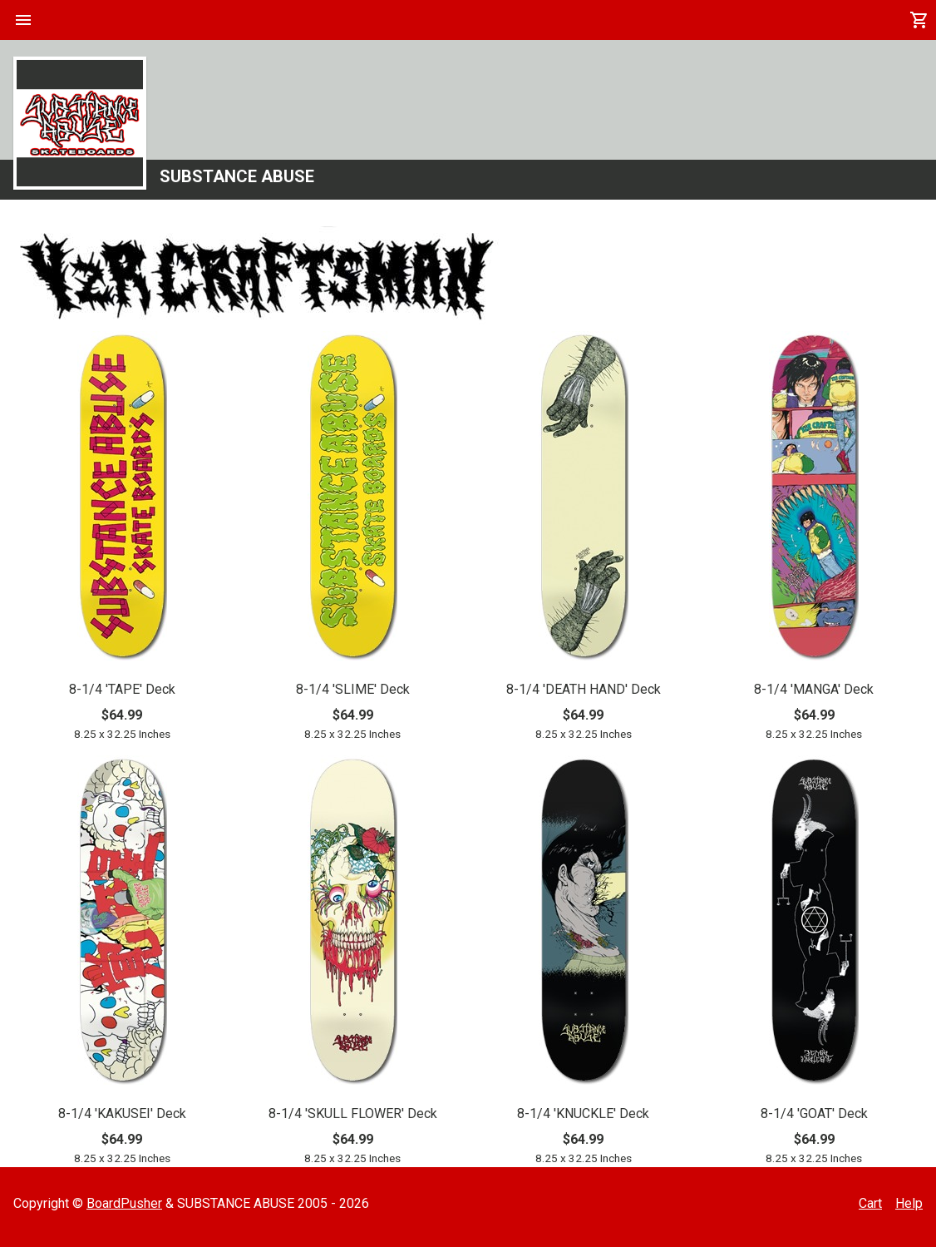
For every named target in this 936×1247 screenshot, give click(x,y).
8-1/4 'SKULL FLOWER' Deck (352, 1113)
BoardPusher (124, 1203)
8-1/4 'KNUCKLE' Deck (583, 1113)
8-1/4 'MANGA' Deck (814, 689)
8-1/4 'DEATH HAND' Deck (583, 689)
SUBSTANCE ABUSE (237, 176)
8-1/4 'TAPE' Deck (122, 689)
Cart (870, 1203)
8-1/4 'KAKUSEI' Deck (122, 1113)
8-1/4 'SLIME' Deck (353, 689)
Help (909, 1203)
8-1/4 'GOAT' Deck (814, 1113)
